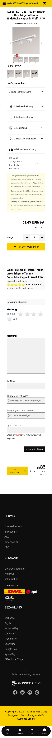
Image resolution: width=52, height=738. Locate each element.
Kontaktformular (13, 526)
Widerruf (9, 573)
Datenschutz (11, 542)
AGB (6, 536)
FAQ (6, 547)
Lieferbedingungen (14, 568)
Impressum (10, 531)
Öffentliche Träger (14, 659)
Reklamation (11, 579)
